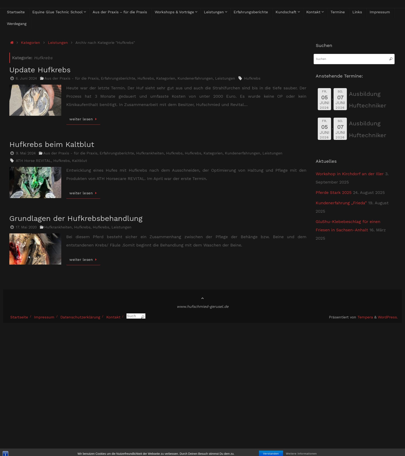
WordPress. (388, 317)
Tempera (365, 317)
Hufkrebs (145, 78)
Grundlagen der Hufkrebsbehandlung (75, 218)
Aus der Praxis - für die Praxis (71, 78)
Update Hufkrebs (40, 69)
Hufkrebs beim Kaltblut (51, 144)
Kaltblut (79, 160)
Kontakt (113, 317)
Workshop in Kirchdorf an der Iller (350, 173)
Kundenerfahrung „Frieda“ (341, 202)
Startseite (19, 317)
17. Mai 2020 (26, 227)
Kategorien (30, 42)
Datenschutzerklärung (80, 317)
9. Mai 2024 (26, 153)
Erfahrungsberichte (118, 78)
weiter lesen (84, 119)
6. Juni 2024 (26, 78)
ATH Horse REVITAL (33, 160)
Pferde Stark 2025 (334, 192)
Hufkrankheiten (150, 153)
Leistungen (58, 42)
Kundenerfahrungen (195, 78)
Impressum (44, 317)
